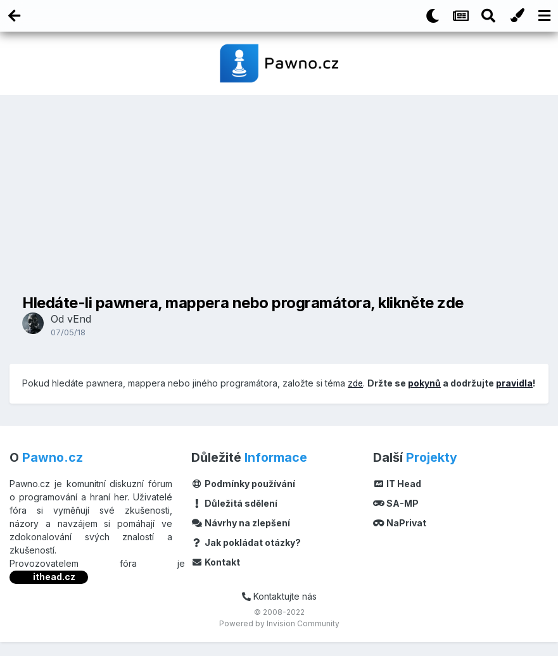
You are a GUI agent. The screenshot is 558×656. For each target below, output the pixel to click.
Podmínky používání (243, 498)
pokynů (425, 383)
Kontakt (215, 576)
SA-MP (396, 517)
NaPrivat (399, 537)
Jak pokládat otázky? (246, 557)
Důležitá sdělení (234, 517)
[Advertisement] (279, 193)
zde (356, 383)
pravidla (40, 397)
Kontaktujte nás (279, 610)
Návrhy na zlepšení (240, 537)
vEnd (79, 319)
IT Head (397, 498)
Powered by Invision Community (279, 637)
